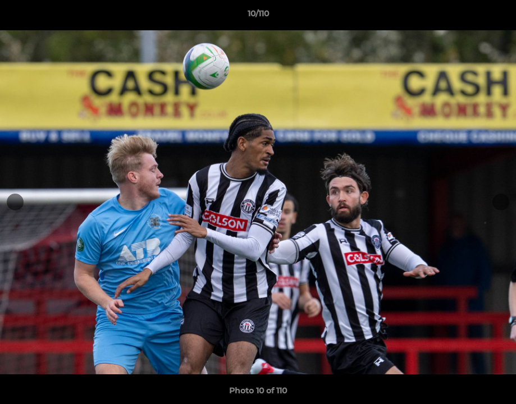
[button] (496, 16)
